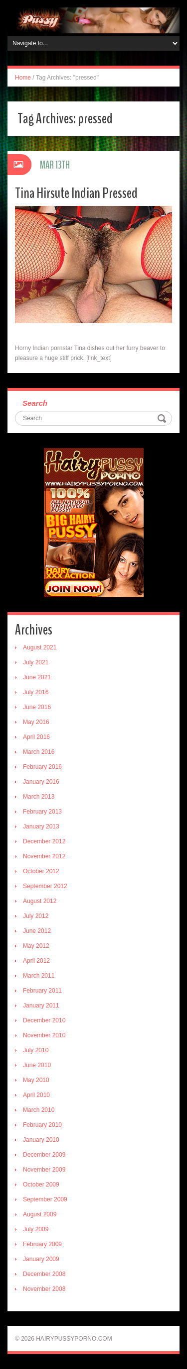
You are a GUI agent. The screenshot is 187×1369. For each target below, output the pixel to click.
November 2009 (44, 1169)
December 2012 (44, 841)
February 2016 (42, 766)
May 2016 (36, 722)
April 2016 (36, 736)
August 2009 (39, 1214)
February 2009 (42, 1244)
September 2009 (45, 1199)
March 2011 (38, 975)
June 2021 (37, 677)
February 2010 (42, 1124)
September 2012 (45, 886)
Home (23, 77)
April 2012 (36, 960)
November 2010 (44, 1035)
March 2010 (38, 1109)
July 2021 (35, 662)
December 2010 (44, 1020)
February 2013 (42, 811)
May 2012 (36, 945)
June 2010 (37, 1065)
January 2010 (41, 1139)
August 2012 (39, 901)
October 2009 (41, 1184)
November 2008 (44, 1288)
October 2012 (41, 871)
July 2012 (35, 916)
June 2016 (37, 707)
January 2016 (41, 781)
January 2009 (41, 1259)
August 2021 (39, 647)
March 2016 (38, 751)
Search (34, 403)
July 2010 (35, 1050)
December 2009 (44, 1154)
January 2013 (41, 826)
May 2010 (36, 1080)
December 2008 (44, 1274)
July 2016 (35, 692)
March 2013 (38, 796)
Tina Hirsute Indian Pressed (76, 193)
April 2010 (36, 1095)
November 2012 (44, 856)
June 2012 (37, 930)
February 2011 (42, 990)
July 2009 (35, 1229)
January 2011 (41, 1005)
